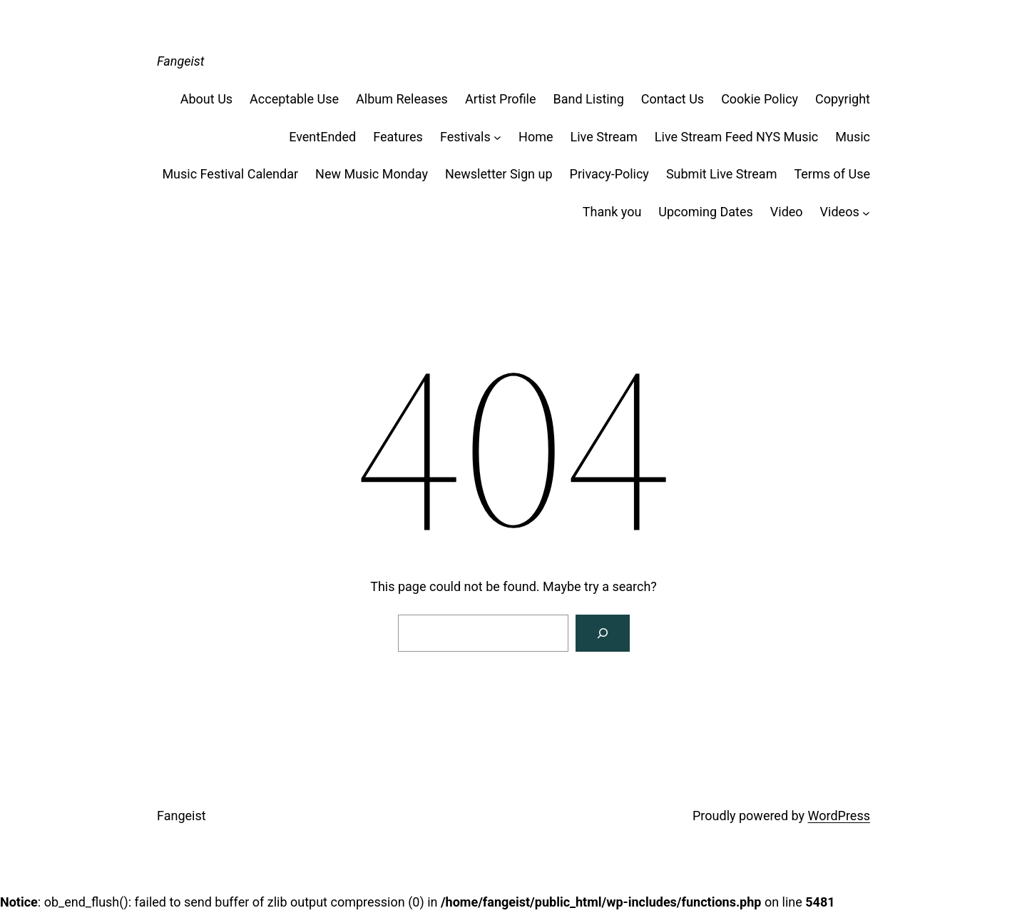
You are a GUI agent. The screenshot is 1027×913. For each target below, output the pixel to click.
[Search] (603, 633)
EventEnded (322, 136)
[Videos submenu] (866, 212)
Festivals (465, 136)
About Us (206, 98)
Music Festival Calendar (230, 173)
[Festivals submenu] (497, 137)
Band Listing (588, 98)
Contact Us (672, 98)
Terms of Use (832, 173)
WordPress (839, 815)
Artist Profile (500, 98)
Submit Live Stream (721, 173)
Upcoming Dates (705, 211)
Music (852, 136)
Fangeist (181, 61)
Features (398, 136)
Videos (839, 211)
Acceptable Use (294, 98)
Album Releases (402, 98)
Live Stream (604, 136)
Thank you (612, 211)
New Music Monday (371, 173)
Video (786, 211)
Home (535, 136)
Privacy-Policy (609, 173)
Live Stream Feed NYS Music (736, 136)
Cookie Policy (759, 98)
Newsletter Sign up (499, 173)
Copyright (842, 98)
